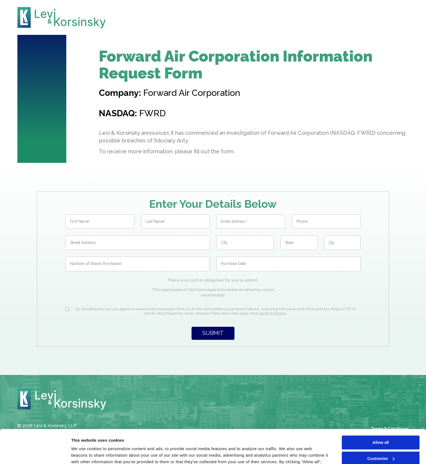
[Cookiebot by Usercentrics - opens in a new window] (35, 453)
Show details (83, 453)
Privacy (280, 313)
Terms (264, 313)
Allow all (380, 412)
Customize (380, 428)
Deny (381, 444)
